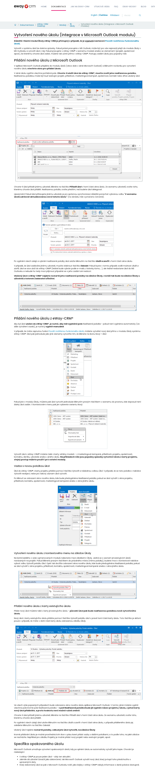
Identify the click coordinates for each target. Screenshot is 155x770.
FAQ (116, 6)
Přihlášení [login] (114, 15)
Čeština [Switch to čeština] (103, 15)
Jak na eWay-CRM (80, 6)
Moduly (63, 25)
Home (44, 6)
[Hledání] (131, 15)
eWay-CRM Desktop (42, 25)
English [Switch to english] (94, 15)
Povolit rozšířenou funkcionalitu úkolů (66, 331)
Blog (143, 6)
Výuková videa (102, 6)
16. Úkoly (72, 25)
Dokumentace (58, 6)
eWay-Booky (129, 6)
